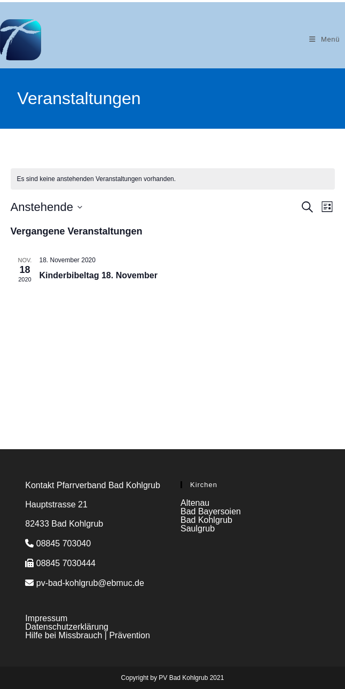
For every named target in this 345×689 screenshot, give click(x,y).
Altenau (195, 502)
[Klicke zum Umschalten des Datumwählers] (46, 207)
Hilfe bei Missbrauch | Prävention (87, 635)
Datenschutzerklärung (66, 626)
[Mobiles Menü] (324, 39)
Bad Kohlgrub (206, 519)
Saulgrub (198, 528)
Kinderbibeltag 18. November (99, 275)
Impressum (46, 618)
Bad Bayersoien (211, 511)
